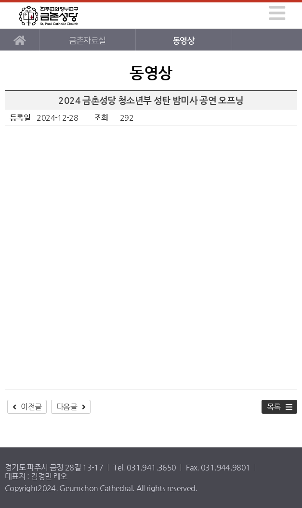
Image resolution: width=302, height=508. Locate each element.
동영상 (183, 40)
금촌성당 (48, 15)
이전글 (31, 406)
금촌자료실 (87, 40)
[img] (277, 13)
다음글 (66, 406)
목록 (274, 406)
